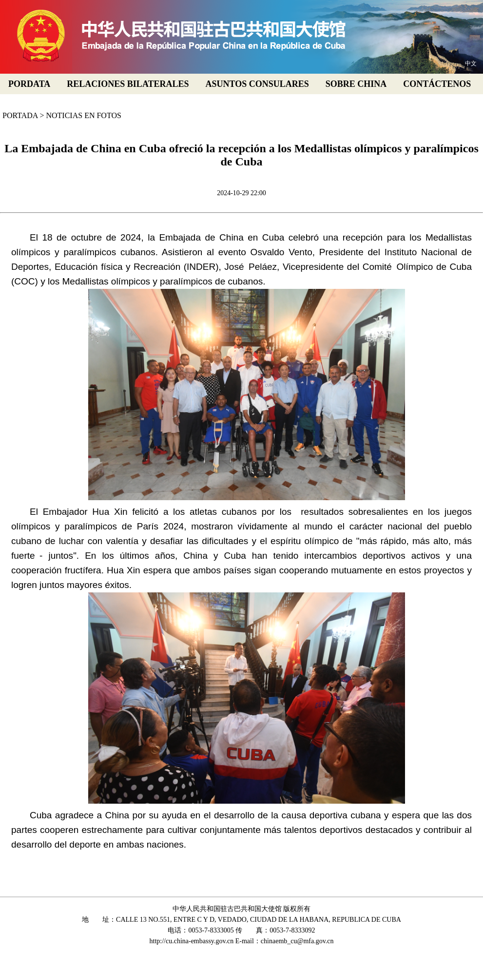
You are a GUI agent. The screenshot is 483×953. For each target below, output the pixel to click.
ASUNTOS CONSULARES (257, 84)
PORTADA (20, 115)
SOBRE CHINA (356, 84)
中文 (471, 63)
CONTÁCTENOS (437, 84)
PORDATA (29, 84)
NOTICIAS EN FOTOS (83, 115)
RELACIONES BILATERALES (128, 84)
